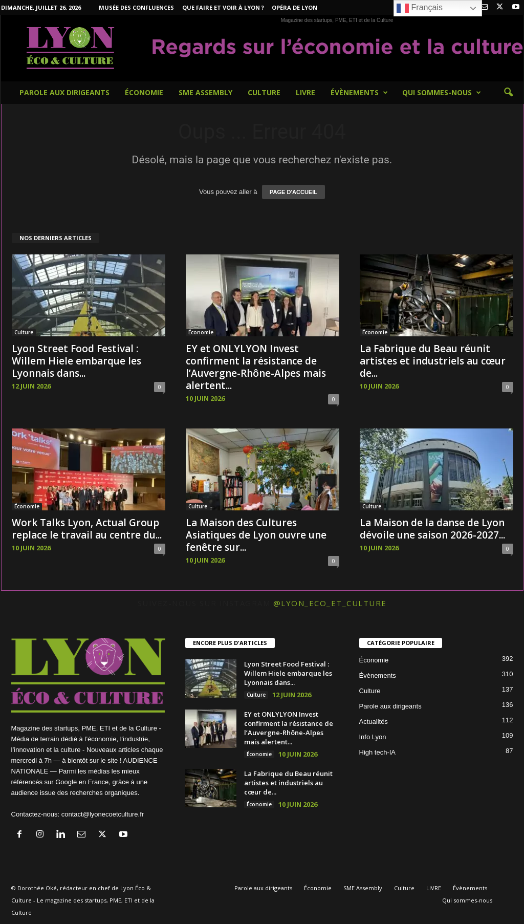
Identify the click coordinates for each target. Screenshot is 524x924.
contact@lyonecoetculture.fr (102, 814)
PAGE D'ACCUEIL (293, 192)
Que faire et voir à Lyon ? (223, 7)
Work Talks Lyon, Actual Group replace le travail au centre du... (87, 529)
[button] (508, 92)
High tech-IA (377, 752)
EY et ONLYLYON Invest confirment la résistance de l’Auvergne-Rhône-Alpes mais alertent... (256, 367)
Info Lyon (372, 737)
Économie (144, 92)
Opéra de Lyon (294, 7)
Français (420, 8)
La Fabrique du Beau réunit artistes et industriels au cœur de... (433, 361)
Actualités (373, 721)
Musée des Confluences (136, 7)
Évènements (359, 92)
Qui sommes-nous (441, 92)
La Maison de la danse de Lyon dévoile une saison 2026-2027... (432, 529)
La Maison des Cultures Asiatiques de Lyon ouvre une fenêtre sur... (256, 535)
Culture (264, 92)
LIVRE (305, 92)
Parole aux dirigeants (64, 92)
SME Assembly (205, 92)
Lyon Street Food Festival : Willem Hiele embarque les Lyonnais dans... (76, 361)
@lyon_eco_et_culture (330, 603)
